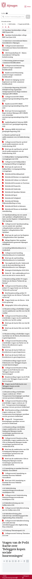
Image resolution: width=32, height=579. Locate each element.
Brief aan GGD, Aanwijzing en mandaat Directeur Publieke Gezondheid (13, 482)
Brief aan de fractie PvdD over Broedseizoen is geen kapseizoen (13, 351)
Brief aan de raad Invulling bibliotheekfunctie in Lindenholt (13, 259)
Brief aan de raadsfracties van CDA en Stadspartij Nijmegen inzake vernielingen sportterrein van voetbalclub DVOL (15, 452)
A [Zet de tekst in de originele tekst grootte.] (2, 27)
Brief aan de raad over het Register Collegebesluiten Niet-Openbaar (15, 236)
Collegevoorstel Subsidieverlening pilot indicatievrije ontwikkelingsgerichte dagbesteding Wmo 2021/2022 (15, 524)
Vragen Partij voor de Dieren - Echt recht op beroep (15, 301)
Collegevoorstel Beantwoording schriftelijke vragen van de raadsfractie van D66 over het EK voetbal (15, 318)
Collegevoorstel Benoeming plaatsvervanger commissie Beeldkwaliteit (13, 68)
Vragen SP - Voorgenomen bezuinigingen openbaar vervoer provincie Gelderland (13, 421)
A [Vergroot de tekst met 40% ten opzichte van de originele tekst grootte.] (8, 27)
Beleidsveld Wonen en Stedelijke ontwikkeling (14, 210)
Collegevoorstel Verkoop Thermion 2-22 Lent (16, 534)
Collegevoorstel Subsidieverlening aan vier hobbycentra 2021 (15, 509)
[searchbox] (13, 17)
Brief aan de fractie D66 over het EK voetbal (15, 324)
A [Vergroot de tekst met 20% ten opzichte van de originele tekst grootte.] (5, 27)
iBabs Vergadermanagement (9, 576)
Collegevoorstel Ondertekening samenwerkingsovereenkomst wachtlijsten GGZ (14, 497)
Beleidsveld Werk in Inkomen (14, 206)
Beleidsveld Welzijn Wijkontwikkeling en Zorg (11, 202)
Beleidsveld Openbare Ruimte (13, 192)
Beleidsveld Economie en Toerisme (15, 183)
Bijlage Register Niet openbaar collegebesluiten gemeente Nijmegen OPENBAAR (15, 242)
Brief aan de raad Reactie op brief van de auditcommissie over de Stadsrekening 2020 (15, 151)
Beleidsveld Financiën (11, 186)
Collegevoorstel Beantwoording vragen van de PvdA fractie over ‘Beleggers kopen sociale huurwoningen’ (14, 371)
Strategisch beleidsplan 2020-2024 (15, 270)
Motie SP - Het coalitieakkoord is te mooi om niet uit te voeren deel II (16, 274)
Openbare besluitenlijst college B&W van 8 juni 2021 (14, 36)
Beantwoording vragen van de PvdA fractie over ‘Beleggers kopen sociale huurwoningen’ (15, 379)
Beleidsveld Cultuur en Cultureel (14, 180)
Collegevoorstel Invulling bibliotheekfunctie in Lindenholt (13, 254)
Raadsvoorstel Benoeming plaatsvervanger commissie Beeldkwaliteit (12, 75)
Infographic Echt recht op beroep (15, 305)
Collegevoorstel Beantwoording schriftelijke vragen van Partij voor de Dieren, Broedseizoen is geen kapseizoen (15, 344)
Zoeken (3, 13)
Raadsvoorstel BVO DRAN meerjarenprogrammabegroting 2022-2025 (15, 106)
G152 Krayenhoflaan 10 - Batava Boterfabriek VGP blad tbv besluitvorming (14, 55)
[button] (28, 17)
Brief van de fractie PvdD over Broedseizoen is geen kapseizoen (13, 356)
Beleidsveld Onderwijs (11, 189)
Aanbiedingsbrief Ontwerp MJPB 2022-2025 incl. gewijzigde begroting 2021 (14, 124)
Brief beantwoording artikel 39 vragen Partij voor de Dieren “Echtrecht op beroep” (15, 295)
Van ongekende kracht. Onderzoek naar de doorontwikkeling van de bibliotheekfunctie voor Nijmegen (15, 265)
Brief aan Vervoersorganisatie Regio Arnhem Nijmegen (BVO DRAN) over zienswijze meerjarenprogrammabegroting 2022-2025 (15, 115)
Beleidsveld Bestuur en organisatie (15, 177)
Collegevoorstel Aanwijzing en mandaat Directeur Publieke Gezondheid (14, 475)
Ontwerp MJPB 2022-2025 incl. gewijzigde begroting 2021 (14, 130)
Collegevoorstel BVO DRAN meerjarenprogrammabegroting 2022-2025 (15, 99)
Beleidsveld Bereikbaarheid (13, 174)
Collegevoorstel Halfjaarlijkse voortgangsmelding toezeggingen (14, 163)
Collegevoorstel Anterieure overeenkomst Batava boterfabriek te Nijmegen (15, 48)
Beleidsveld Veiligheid (11, 198)
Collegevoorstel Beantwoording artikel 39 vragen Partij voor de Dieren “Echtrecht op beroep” (15, 288)
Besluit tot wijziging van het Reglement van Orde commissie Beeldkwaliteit (13, 82)
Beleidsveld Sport (9, 195)
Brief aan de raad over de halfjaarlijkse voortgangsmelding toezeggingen (14, 169)
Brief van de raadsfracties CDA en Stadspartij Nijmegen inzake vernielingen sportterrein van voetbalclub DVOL (15, 462)
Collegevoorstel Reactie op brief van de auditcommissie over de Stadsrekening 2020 (14, 144)
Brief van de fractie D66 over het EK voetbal (15, 329)
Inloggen (25, 576)
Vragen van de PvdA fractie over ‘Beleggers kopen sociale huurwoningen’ (14, 386)
